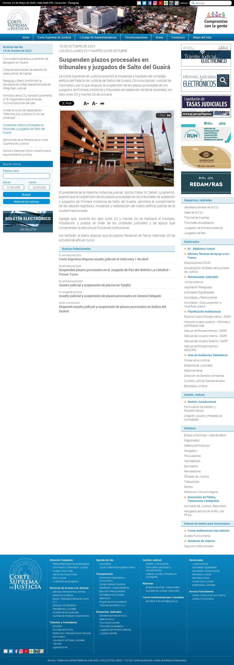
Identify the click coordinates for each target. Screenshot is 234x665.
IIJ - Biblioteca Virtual (201, 248)
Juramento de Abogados (65, 581)
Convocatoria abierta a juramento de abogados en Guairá (25, 60)
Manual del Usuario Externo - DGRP (206, 341)
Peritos (188, 487)
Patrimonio (104, 598)
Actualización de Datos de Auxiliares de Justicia (206, 269)
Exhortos (57, 626)
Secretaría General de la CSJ (201, 207)
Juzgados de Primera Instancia (203, 228)
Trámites (57, 643)
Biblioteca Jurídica (195, 386)
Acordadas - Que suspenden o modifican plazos (202, 304)
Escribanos (191, 466)
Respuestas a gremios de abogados (71, 563)
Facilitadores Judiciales (64, 608)
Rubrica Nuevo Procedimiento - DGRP (207, 316)
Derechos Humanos (63, 595)
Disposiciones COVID (197, 263)
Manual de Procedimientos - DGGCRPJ (201, 348)
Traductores (191, 481)
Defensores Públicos (197, 445)
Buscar (26, 194)
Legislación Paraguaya (198, 287)
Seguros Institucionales (198, 546)
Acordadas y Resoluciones (200, 297)
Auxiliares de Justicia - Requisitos (205, 506)
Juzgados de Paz (194, 233)
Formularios (59, 636)
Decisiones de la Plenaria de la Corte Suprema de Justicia (25, 141)
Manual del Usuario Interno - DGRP (205, 336)
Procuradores (192, 456)
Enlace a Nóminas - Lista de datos (205, 435)
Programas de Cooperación (113, 601)
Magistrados (192, 440)
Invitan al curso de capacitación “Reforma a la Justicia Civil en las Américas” (23, 114)
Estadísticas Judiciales (198, 365)
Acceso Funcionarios (197, 536)
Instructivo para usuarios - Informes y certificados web (207, 323)
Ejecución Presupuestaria (112, 591)
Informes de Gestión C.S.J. (112, 605)
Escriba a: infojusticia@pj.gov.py (162, 601)
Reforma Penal (193, 370)
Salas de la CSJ (193, 212)
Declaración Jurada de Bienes (114, 587)
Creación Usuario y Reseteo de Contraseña (203, 417)
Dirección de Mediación (65, 605)
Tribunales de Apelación (199, 222)
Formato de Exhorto (63, 629)
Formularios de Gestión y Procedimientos (200, 408)
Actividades (105, 563)
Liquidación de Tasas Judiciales (69, 640)
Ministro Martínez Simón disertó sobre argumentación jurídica (27, 152)
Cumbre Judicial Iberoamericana (204, 381)
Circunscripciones (136, 37)
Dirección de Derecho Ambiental (204, 375)
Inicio (184, 3)
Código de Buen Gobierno (112, 584)
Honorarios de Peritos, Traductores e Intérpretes (203, 499)
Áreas (159, 37)
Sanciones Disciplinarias (65, 574)
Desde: (7, 182)
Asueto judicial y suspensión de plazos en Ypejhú (95, 285)
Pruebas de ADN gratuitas (66, 612)
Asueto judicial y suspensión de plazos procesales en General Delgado (110, 296)
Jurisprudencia (193, 282)
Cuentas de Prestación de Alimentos (71, 615)
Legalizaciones (60, 647)
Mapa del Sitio (202, 37)
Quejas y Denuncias (63, 570)
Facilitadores (192, 461)
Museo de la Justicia (197, 360)
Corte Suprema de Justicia (54, 37)
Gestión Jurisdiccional (202, 401)
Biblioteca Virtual (200, 577)
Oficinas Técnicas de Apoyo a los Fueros (208, 255)
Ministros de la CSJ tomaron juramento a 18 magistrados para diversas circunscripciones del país (27, 99)
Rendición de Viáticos (201, 541)
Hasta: (32, 182)
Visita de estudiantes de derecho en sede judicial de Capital (25, 71)
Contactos (178, 37)
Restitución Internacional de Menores (72, 633)
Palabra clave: (11, 170)
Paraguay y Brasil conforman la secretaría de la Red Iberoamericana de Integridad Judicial (27, 84)
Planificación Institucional (204, 311)
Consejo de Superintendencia (98, 37)
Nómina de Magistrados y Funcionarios (112, 579)
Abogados (190, 450)
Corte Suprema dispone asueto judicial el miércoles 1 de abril (103, 259)
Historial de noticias (26, 201)
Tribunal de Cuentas (196, 217)
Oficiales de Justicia (196, 476)
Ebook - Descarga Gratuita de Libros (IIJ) (71, 600)
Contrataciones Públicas (111, 594)
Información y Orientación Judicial (70, 567)
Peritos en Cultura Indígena (201, 492)
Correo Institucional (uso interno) (208, 530)
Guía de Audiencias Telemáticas (208, 355)
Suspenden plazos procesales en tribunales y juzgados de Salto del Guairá (24, 128)
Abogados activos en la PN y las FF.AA (204, 513)
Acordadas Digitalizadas (199, 292)
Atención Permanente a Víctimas (69, 591)
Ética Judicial (59, 577)
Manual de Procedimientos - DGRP (205, 330)
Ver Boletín (28, 229)
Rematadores (192, 471)
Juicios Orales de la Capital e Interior (117, 567)
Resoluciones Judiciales (203, 277)
